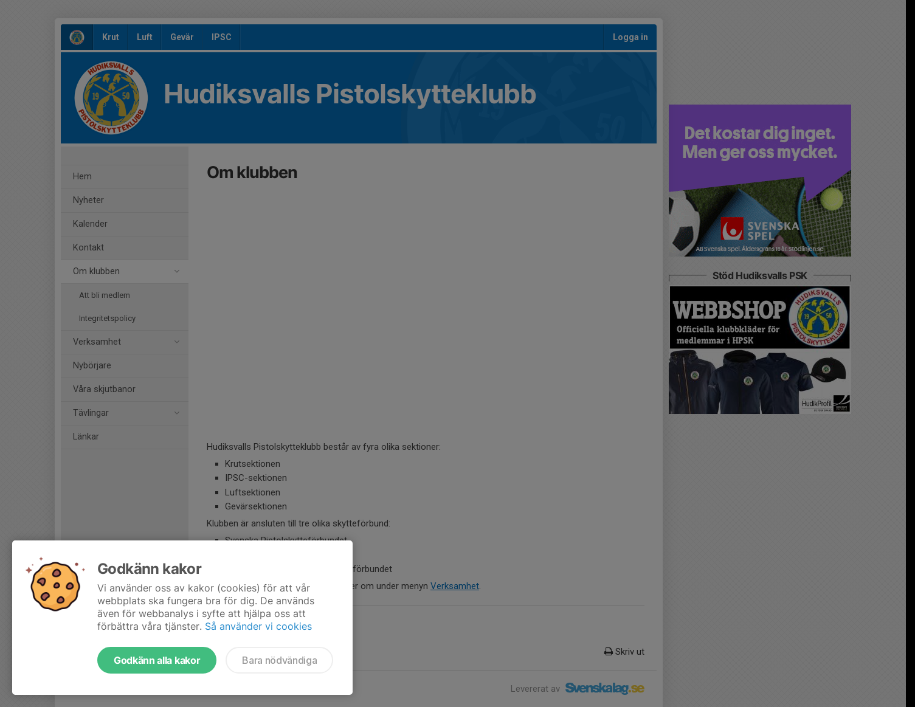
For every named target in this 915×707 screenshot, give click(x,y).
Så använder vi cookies (258, 626)
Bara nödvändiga (279, 660)
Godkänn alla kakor (157, 660)
